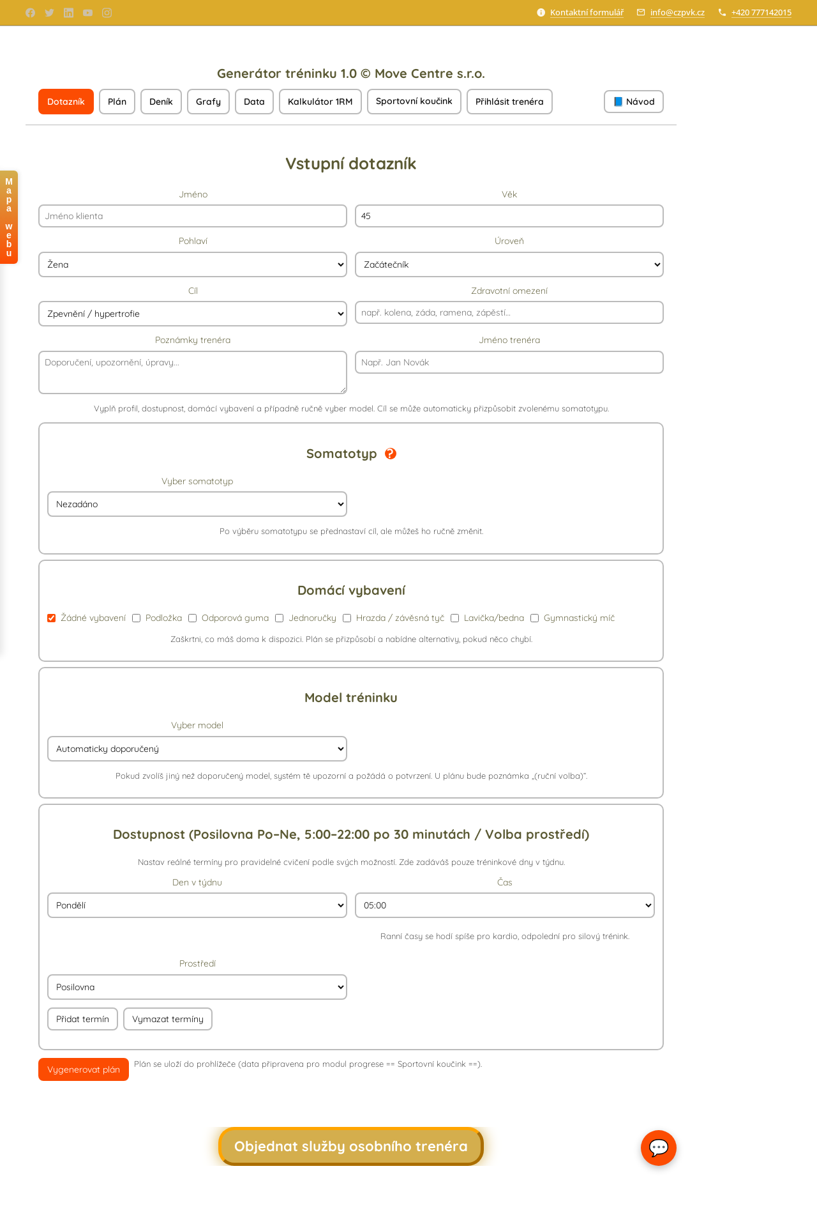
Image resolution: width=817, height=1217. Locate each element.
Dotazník (66, 101)
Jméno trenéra (509, 354)
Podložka (157, 618)
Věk (509, 208)
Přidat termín (82, 1019)
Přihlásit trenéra (510, 101)
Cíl (192, 306)
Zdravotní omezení (509, 305)
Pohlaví (192, 256)
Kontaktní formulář (587, 12)
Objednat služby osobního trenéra (351, 1146)
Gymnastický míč (572, 618)
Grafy (208, 101)
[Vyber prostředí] (197, 987)
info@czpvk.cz (677, 12)
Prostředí (197, 979)
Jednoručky (305, 618)
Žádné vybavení (86, 618)
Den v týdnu (197, 897)
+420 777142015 (761, 12)
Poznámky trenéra (192, 364)
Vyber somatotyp (197, 496)
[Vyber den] (197, 905)
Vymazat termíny (168, 1019)
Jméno (192, 208)
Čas (505, 909)
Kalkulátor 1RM (320, 101)
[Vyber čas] (505, 905)
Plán (117, 101)
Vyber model (197, 740)
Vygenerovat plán (83, 1069)
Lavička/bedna (487, 618)
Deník (161, 101)
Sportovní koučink (414, 101)
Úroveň (509, 256)
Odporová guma (228, 618)
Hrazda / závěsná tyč (393, 618)
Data (254, 101)
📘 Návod (634, 101)
